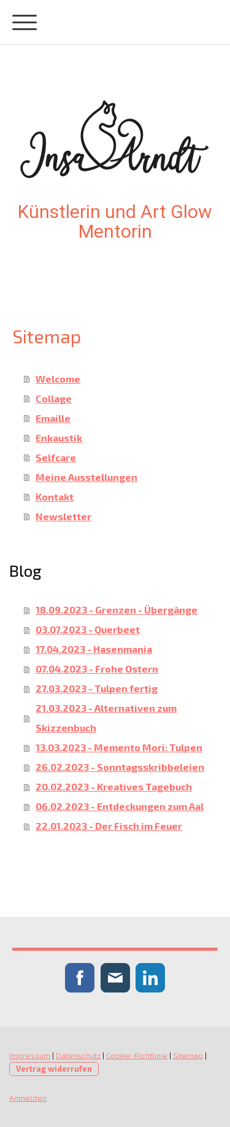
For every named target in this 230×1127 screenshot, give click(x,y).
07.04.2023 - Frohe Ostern (97, 668)
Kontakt (55, 496)
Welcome (58, 378)
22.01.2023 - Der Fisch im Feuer (109, 826)
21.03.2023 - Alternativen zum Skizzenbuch (106, 717)
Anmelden (28, 1097)
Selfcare (56, 457)
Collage (54, 398)
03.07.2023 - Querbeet (88, 629)
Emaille (53, 418)
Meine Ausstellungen (86, 477)
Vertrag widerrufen (54, 1069)
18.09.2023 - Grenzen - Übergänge (116, 609)
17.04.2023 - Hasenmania (94, 649)
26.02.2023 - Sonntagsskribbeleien (120, 767)
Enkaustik (59, 437)
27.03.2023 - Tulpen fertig (97, 688)
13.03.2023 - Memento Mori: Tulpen (119, 747)
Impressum (29, 1055)
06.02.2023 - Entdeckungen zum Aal (120, 806)
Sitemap (188, 1055)
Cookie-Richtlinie (136, 1055)
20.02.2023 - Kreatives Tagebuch (114, 786)
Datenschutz (78, 1055)
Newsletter (63, 516)
